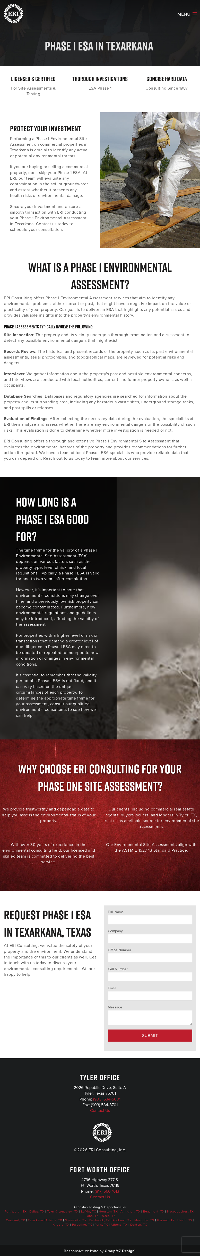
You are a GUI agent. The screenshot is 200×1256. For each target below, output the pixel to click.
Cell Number (150, 973)
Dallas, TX (36, 1211)
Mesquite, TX (144, 1220)
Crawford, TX (15, 1220)
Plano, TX (91, 1216)
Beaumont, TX (153, 1211)
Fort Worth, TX (16, 1211)
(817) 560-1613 (107, 1191)
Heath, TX (185, 1220)
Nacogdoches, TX (180, 1211)
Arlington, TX (130, 1211)
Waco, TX (108, 1216)
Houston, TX (108, 1211)
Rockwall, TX (122, 1220)
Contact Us (100, 1110)
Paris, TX (101, 1224)
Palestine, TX (82, 1224)
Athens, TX (119, 1224)
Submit (150, 1036)
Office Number (150, 954)
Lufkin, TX (88, 1211)
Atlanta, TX (54, 1220)
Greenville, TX (75, 1220)
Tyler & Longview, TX (63, 1211)
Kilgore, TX (61, 1224)
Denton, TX (138, 1224)
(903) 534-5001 (106, 1099)
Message (150, 1015)
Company (150, 935)
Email (150, 992)
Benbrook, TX (99, 1220)
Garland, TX (166, 1220)
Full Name (150, 916)
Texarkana (35, 1220)
